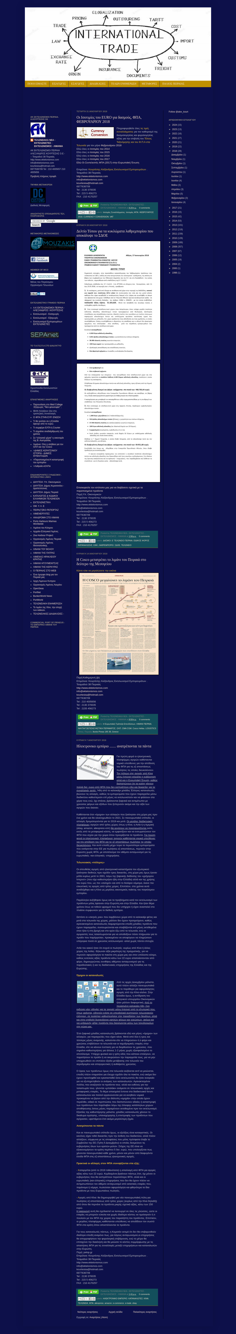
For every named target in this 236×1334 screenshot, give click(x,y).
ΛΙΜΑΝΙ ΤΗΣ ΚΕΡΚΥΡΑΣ (45, 567)
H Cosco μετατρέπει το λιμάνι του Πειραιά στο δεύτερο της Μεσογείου (111, 562)
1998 (175, 272)
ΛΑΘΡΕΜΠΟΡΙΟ (106, 545)
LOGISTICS (150, 728)
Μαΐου (174, 185)
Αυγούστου (177, 172)
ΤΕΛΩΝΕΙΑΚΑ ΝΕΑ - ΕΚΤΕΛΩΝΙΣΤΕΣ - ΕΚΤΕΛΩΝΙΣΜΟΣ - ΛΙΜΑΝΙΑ (48, 143)
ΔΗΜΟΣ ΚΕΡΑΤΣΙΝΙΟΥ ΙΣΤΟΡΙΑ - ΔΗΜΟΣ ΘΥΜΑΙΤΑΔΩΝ (45, 453)
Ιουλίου (175, 176)
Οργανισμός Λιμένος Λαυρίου (47, 584)
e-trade (128, 1303)
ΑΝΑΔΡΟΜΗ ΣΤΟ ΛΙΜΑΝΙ (46, 517)
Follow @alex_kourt (178, 111)
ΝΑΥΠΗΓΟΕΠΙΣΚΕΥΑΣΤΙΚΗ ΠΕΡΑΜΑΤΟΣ (97, 728)
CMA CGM (127, 728)
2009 (175, 242)
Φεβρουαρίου (178, 198)
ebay (134, 1303)
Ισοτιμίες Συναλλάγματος (114, 212)
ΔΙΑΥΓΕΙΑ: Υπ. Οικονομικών (47, 482)
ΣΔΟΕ (117, 545)
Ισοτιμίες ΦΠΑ (132, 212)
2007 (175, 251)
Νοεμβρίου (177, 159)
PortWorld (38, 600)
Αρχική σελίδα (115, 1312)
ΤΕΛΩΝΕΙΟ (126, 545)
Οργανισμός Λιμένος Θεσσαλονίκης (43, 544)
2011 (175, 233)
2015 (175, 216)
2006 (175, 255)
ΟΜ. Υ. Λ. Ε (38, 506)
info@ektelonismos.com (89, 179)
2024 (175, 125)
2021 (175, 138)
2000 (175, 268)
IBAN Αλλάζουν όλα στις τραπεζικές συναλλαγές (45, 412)
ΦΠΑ (91, 1303)
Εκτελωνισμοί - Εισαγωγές (46, 314)
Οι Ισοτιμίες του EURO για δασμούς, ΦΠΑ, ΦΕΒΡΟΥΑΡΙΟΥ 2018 (109, 119)
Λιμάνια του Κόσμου (43, 527)
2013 (175, 225)
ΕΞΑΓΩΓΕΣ (77, 83)
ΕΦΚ (95, 545)
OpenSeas (38, 588)
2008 (175, 246)
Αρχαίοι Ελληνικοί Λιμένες (45, 531)
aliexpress (99, 1303)
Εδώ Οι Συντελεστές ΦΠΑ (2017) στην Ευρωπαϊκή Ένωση (108, 162)
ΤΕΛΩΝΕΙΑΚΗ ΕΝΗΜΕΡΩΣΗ (47, 603)
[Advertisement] (73, 98)
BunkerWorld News (42, 596)
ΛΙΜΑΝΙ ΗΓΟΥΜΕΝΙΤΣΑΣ (45, 563)
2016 (175, 212)
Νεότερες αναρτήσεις (87, 1312)
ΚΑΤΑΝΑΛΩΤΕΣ (136, 1298)
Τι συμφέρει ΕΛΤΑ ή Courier (46, 427)
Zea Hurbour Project (43, 535)
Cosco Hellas (139, 728)
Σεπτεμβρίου (177, 167)
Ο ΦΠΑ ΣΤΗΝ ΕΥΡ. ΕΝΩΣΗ (46, 417)
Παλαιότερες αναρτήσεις (145, 1312)
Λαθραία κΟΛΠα (42, 466)
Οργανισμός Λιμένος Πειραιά (47, 539)
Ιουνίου (175, 180)
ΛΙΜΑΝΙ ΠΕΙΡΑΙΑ (143, 724)
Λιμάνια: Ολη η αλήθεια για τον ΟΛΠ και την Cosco (48, 445)
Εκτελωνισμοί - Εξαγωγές (45, 318)
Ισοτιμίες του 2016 (100, 155)
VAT (111, 217)
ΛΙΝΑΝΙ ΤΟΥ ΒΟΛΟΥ (43, 549)
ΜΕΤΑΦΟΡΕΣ (149, 83)
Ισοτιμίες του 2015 (99, 152)
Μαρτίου (175, 193)
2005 (175, 259)
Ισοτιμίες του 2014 (100, 148)
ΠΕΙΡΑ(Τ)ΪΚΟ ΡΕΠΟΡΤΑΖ (46, 510)
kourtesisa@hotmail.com (90, 183)
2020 (175, 142)
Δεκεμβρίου (177, 154)
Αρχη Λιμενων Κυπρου (44, 581)
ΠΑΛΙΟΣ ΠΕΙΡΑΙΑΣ (173, 83)
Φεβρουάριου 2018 (111, 145)
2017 (175, 208)
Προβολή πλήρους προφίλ (43, 176)
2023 (175, 129)
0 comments (144, 208)
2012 (175, 229)
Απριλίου (176, 189)
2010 (175, 238)
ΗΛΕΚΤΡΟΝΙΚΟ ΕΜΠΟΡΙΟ (115, 1298)
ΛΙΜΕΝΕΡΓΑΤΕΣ (41, 513)
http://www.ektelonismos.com (92, 176)
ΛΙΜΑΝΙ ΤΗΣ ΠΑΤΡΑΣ (44, 553)
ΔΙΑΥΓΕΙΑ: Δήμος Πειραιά (45, 492)
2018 (175, 151)
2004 (175, 264)
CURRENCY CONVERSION (96, 217)
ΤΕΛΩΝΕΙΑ (83, 1303)
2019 (175, 146)
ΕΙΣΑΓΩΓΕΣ (59, 83)
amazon (108, 1303)
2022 (175, 133)
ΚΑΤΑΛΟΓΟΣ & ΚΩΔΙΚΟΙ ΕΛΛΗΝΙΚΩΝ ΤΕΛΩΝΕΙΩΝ (46, 497)
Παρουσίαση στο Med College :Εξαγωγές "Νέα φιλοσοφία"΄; (48, 405)
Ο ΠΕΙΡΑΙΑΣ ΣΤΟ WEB (44, 570)
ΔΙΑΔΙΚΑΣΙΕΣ (98, 83)
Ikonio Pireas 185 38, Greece (106, 732)
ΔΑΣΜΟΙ (107, 540)
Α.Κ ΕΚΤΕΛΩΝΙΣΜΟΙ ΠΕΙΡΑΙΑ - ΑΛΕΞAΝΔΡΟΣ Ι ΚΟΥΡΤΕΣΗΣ (49, 309)
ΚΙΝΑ (146, 1298)
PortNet (37, 592)
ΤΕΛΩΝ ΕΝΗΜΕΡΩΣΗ (123, 83)
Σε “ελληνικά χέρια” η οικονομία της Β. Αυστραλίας (48, 439)
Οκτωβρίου (177, 163)
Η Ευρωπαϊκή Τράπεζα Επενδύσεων (119, 724)
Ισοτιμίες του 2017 (100, 159)
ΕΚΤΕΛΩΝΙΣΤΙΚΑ (42, 502)
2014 (175, 220)
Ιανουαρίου (177, 202)
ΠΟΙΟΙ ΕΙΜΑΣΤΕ (37, 83)
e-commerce (118, 1303)
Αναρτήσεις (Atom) (98, 1317)
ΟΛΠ (119, 728)
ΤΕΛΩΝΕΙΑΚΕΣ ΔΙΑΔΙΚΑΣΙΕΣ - (48, 614)
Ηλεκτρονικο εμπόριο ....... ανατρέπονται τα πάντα (114, 746)
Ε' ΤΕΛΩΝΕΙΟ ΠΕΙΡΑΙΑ (122, 540)
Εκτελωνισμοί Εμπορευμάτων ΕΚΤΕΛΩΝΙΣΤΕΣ (47, 322)
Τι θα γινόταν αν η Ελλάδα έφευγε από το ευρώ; (46, 422)
